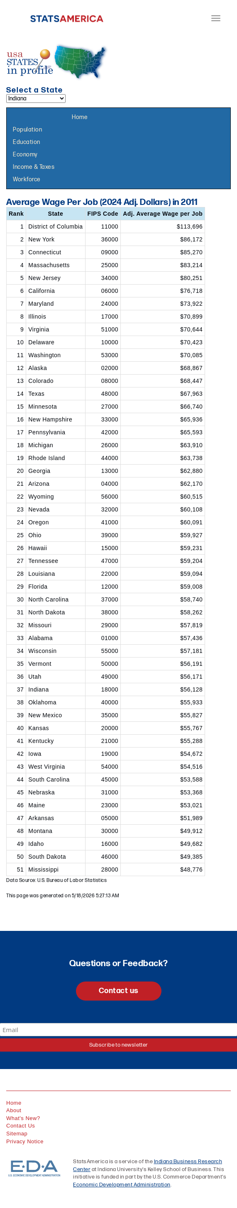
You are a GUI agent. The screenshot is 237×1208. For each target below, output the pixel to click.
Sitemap (16, 1133)
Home (80, 117)
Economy (25, 154)
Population (27, 129)
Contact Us (20, 1126)
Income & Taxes (33, 166)
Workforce (27, 179)
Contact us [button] (119, 990)
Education (26, 142)
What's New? (23, 1118)
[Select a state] (36, 98)
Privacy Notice (25, 1141)
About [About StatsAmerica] (13, 1110)
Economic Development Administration (122, 1184)
